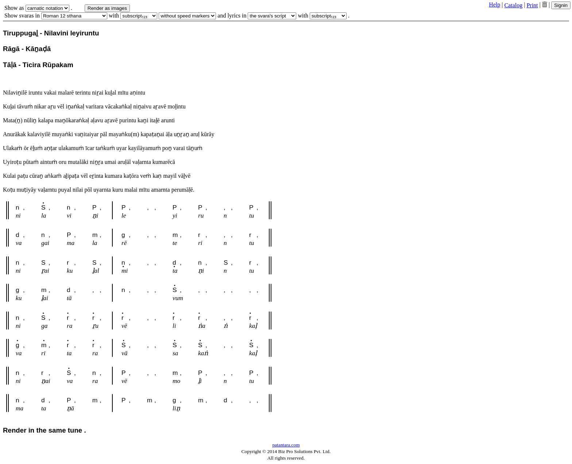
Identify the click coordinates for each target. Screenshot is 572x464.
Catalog (513, 5)
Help (494, 4)
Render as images (107, 8)
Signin (561, 5)
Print (532, 5)
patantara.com (285, 445)
